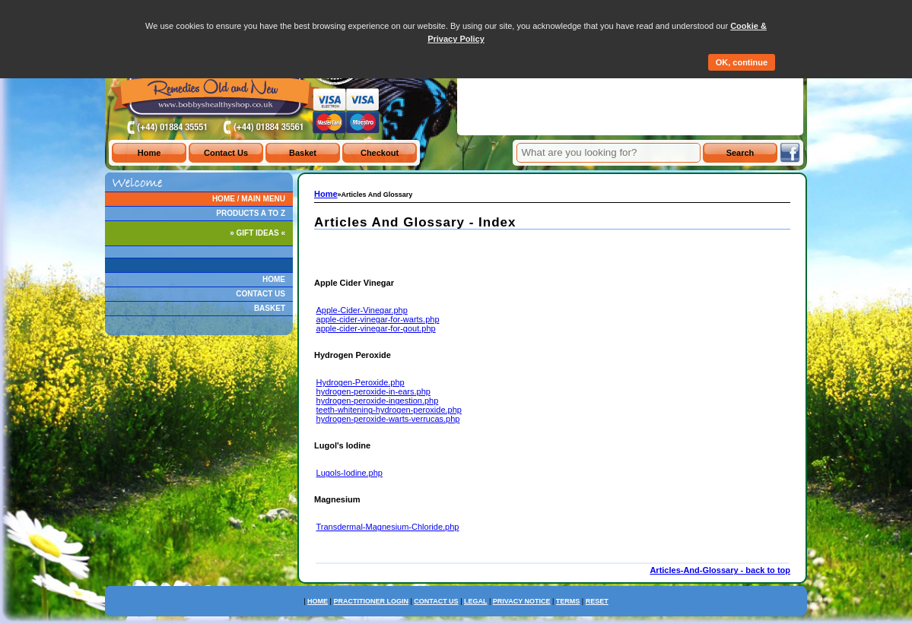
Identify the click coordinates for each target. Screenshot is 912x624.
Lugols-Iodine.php (349, 472)
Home (326, 193)
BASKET (269, 308)
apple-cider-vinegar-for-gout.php (376, 328)
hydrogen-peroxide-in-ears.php (373, 391)
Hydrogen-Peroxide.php (360, 382)
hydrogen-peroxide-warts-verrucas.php (388, 418)
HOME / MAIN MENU (248, 199)
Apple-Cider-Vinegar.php (362, 310)
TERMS (568, 601)
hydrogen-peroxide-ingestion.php (377, 400)
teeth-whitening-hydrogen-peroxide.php (389, 409)
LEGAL (476, 601)
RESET (597, 601)
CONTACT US (260, 294)
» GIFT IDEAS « (257, 233)
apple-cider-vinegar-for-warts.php (378, 319)
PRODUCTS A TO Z (250, 213)
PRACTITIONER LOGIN (370, 601)
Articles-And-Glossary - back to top (720, 570)
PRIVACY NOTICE (522, 601)
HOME (273, 279)
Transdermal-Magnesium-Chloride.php (387, 526)
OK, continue (741, 62)
